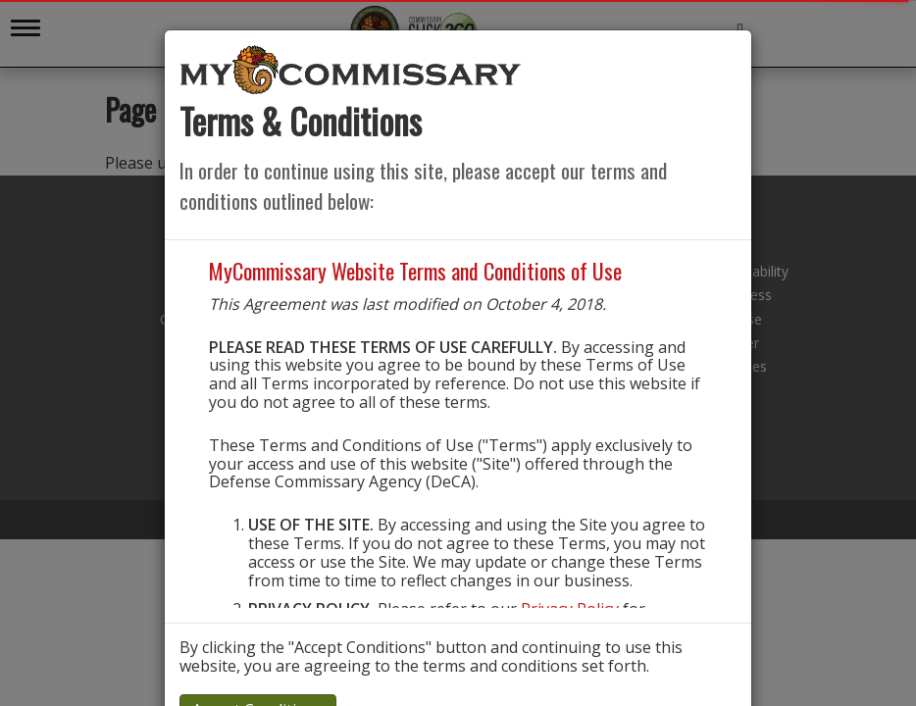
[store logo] (351, 68)
